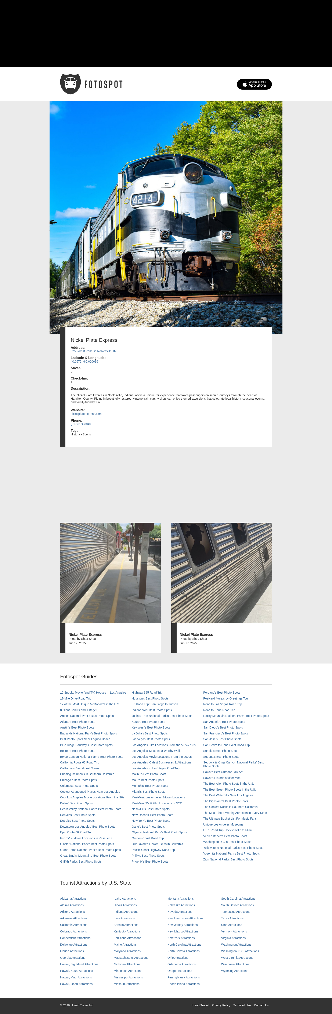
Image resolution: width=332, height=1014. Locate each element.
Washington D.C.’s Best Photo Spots (227, 842)
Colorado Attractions (73, 931)
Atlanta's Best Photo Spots (77, 721)
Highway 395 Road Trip (147, 692)
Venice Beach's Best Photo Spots (225, 836)
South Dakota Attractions (237, 905)
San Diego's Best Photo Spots (223, 727)
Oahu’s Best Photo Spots (148, 826)
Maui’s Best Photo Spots (148, 780)
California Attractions (73, 925)
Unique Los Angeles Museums (223, 824)
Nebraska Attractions (181, 905)
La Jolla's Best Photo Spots (150, 733)
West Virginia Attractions (237, 957)
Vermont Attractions (234, 931)
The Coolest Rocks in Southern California (230, 807)
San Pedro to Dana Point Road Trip (226, 745)
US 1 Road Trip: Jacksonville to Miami (228, 830)
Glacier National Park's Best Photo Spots (87, 844)
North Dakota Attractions (183, 951)
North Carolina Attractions (184, 944)
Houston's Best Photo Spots (150, 698)
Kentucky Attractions (127, 931)
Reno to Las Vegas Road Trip (222, 704)
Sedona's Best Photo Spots (221, 756)
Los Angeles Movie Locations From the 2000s (162, 756)
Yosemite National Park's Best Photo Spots (231, 853)
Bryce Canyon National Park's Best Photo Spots (91, 756)
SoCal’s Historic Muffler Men (222, 778)
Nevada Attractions (179, 911)
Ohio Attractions (177, 957)
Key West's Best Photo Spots (151, 727)
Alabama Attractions (73, 898)
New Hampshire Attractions (185, 918)
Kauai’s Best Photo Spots (148, 721)
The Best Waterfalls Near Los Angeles (228, 795)
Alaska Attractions (72, 905)
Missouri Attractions (127, 984)
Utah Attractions (231, 925)
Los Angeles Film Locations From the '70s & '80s (164, 745)
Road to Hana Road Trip (219, 710)
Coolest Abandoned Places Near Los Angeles (90, 791)
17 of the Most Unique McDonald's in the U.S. (90, 704)
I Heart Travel (200, 1005)
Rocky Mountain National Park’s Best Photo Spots (236, 716)
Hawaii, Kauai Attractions (76, 970)
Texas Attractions (232, 918)
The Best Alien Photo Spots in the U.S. (228, 783)
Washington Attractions (236, 944)
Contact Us (261, 1005)
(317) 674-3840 (81, 424)
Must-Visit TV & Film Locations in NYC (157, 803)
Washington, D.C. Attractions (240, 951)
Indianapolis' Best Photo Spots (152, 710)
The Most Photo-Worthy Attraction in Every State (235, 813)
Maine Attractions (125, 944)
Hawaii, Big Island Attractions (79, 964)
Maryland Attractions (127, 951)
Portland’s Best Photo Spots (221, 692)
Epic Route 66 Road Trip (76, 832)
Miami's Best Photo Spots (148, 791)
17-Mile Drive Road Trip (75, 698)
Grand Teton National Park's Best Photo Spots (90, 850)
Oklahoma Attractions (181, 964)
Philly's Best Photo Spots (148, 855)
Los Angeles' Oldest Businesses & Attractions (161, 762)
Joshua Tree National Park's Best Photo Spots (162, 716)
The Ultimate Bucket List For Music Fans (230, 818)
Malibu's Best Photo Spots (149, 774)
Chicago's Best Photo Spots (78, 780)
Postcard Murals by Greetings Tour (226, 698)
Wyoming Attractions (234, 970)
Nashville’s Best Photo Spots (151, 809)
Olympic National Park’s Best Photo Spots (159, 832)
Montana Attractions (180, 898)
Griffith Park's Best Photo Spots (80, 861)
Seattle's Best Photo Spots (220, 750)
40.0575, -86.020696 (84, 361)
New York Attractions (181, 938)
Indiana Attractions (126, 911)
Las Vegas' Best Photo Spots (151, 739)
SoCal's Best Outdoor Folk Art (223, 772)
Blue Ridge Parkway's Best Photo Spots (86, 745)
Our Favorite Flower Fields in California (157, 844)
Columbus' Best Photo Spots (79, 785)
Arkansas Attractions (73, 918)
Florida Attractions (72, 951)
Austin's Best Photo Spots (77, 727)
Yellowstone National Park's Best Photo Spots (233, 847)
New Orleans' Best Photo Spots (152, 815)
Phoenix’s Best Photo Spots (150, 861)
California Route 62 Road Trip (79, 762)
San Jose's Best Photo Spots (222, 739)
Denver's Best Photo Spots (77, 815)
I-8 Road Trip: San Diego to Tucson (155, 704)
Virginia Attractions (233, 938)
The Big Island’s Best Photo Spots (225, 801)
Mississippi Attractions (128, 977)
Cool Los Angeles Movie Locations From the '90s (92, 797)
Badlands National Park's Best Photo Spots (88, 733)
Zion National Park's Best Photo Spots (228, 859)
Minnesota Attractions (128, 970)
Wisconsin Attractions (235, 964)
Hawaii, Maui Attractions (76, 977)
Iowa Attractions (124, 918)
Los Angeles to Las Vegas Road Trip (156, 768)
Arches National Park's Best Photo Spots (87, 716)
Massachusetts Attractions (131, 957)
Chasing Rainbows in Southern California (87, 774)
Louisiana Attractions (127, 938)
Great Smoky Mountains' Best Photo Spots (88, 855)
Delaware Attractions (73, 944)
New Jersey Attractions (182, 925)
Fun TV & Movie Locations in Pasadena (86, 838)
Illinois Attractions (125, 905)
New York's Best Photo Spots (151, 820)
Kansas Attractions (126, 925)
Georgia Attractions (72, 957)
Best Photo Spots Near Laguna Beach (85, 739)
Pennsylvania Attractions (183, 977)
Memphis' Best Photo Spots (150, 785)
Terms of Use (242, 1005)
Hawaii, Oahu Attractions (76, 984)
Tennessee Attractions (235, 911)
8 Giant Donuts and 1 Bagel (78, 710)
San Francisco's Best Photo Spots (225, 733)
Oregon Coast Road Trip (148, 838)
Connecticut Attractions (75, 938)
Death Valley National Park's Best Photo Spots (90, 809)
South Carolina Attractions (238, 898)
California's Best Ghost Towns (79, 768)
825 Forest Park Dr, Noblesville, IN (93, 351)
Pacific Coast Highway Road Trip (153, 850)
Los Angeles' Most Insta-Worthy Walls (156, 750)
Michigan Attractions (127, 964)
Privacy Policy (221, 1005)
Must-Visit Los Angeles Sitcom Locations (158, 797)
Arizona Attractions (72, 911)
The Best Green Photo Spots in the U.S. (229, 789)
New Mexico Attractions (182, 931)
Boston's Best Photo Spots (77, 750)
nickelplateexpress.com (86, 414)
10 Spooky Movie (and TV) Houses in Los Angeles (93, 692)
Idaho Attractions (125, 898)
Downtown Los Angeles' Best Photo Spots (87, 826)
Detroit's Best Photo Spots (77, 820)
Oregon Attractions (179, 970)
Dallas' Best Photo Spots (76, 803)
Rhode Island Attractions (183, 984)
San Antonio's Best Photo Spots (224, 721)
